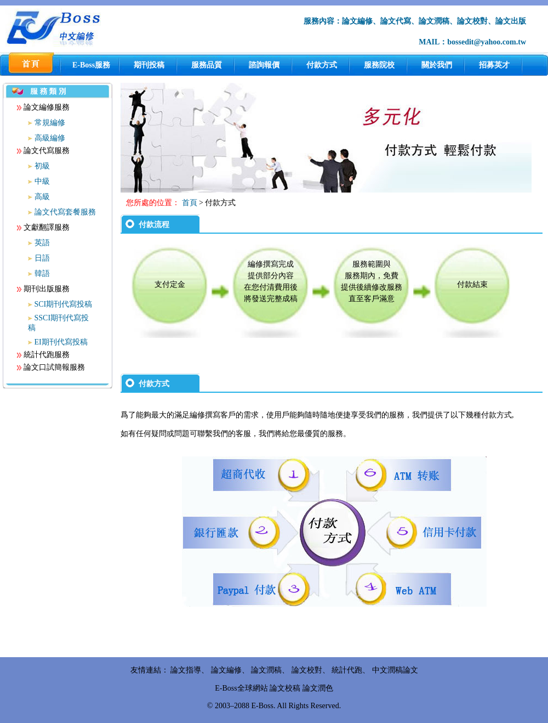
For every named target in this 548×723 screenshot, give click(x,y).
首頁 (189, 203)
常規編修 (50, 122)
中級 (42, 181)
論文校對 (307, 670)
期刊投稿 (149, 65)
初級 (42, 166)
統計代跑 (347, 670)
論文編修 (226, 670)
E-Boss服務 (91, 65)
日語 (42, 258)
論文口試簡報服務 (51, 367)
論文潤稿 (266, 670)
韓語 (42, 273)
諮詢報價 (264, 65)
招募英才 (494, 65)
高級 (42, 197)
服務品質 (206, 65)
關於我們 (436, 65)
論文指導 (185, 670)
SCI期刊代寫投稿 (64, 304)
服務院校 (379, 65)
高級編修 (50, 138)
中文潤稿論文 (395, 670)
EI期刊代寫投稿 (61, 342)
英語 (42, 243)
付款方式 (321, 65)
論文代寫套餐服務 (65, 212)
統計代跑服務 (43, 355)
